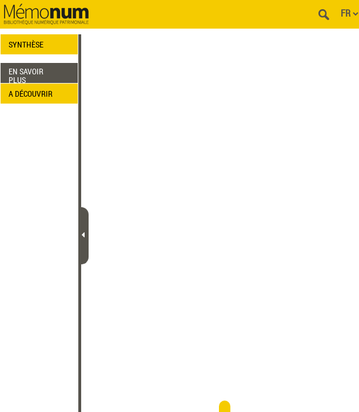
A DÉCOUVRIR (31, 93)
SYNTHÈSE (26, 44)
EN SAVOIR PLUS (26, 74)
